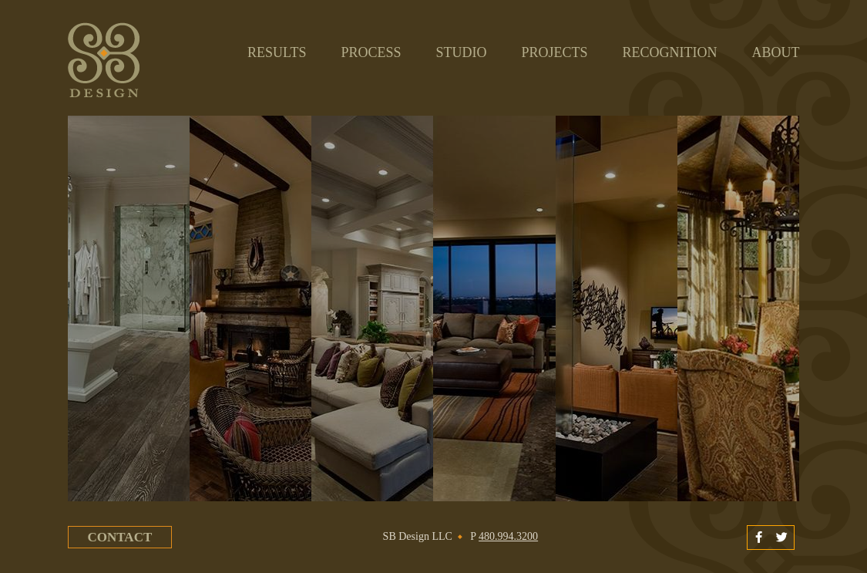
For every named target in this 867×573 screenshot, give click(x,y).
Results (276, 56)
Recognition (669, 52)
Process (371, 52)
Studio (460, 52)
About (775, 52)
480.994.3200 (508, 536)
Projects (554, 52)
